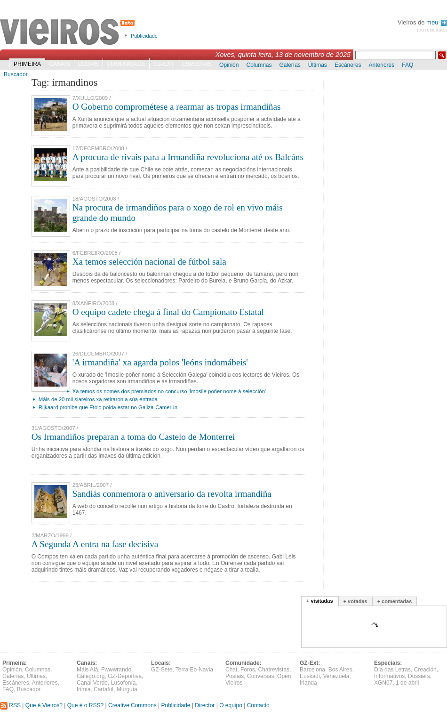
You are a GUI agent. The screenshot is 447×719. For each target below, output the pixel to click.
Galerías (290, 65)
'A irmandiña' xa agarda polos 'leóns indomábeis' (160, 362)
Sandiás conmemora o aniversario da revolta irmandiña (171, 494)
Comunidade (126, 64)
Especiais (197, 64)
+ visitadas (319, 601)
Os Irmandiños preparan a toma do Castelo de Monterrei (133, 437)
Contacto (258, 705)
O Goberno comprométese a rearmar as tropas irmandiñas (176, 107)
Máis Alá (87, 669)
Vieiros (69, 32)
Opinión (229, 65)
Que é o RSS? (85, 705)
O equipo (230, 705)
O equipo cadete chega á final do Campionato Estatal (168, 312)
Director (205, 705)
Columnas (258, 65)
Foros (247, 669)
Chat (231, 669)
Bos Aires (340, 669)
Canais (59, 64)
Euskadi (310, 676)
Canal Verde (92, 682)
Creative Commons (132, 705)
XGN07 (383, 682)
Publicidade (144, 36)
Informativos (389, 676)
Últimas (317, 65)
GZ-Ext (163, 64)
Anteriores (382, 65)
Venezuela (336, 676)
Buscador (16, 74)
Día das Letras (392, 669)
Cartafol (103, 689)
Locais (88, 64)
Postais (234, 676)
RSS (10, 705)
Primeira (27, 64)
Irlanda (308, 682)
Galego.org (90, 676)
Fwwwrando (116, 669)
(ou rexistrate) (432, 29)
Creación (425, 669)
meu (436, 22)
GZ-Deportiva (125, 676)
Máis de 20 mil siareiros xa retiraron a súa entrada (98, 399)
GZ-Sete (161, 669)
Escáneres (348, 65)
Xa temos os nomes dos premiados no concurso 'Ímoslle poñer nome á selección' (169, 391)
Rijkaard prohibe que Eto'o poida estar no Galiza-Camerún (108, 407)
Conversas (260, 676)
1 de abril (407, 682)
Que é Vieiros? (44, 705)
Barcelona (312, 669)
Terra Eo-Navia (194, 669)
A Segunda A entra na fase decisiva (95, 544)
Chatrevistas (273, 669)
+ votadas (355, 601)
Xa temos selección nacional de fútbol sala (149, 262)
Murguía (127, 689)
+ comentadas (394, 601)
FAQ (407, 65)
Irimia (83, 689)
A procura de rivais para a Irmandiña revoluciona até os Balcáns (187, 157)
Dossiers (419, 676)
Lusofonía (123, 682)
